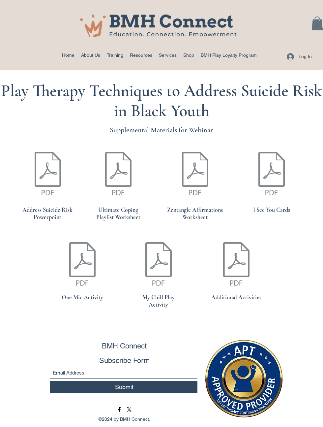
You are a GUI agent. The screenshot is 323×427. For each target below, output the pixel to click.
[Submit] (124, 387)
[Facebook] (119, 409)
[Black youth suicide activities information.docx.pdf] (236, 265)
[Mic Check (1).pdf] (82, 265)
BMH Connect (124, 346)
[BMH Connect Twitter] (129, 409)
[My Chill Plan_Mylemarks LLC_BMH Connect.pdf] (158, 265)
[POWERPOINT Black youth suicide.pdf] (48, 174)
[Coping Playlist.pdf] (118, 174)
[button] (317, 23)
